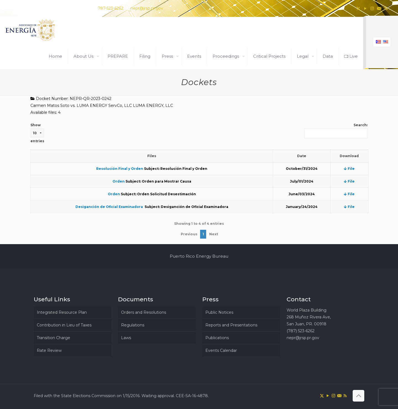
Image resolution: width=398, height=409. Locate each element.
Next (213, 234)
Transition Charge (53, 337)
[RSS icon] (386, 8)
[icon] (379, 8)
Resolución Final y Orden (119, 169)
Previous (189, 234)
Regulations (132, 325)
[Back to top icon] (358, 396)
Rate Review (49, 350)
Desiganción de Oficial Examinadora (109, 207)
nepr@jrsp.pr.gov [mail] (146, 8)
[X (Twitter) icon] (358, 8)
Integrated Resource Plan (62, 312)
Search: (336, 130)
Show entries (37, 133)
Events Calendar (221, 350)
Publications (217, 337)
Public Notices (219, 312)
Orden (118, 181)
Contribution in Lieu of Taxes (64, 325)
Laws (126, 337)
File (349, 169)
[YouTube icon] (365, 8)
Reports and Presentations (231, 325)
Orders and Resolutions (143, 312)
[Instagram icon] (372, 8)
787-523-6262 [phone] (110, 8)
